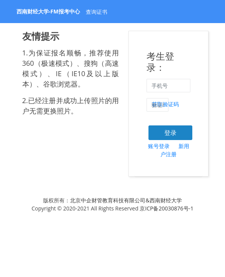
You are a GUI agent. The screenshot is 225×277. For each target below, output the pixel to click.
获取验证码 (165, 104)
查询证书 (96, 11)
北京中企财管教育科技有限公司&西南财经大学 (126, 200)
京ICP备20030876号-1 (166, 208)
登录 (170, 132)
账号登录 (159, 146)
